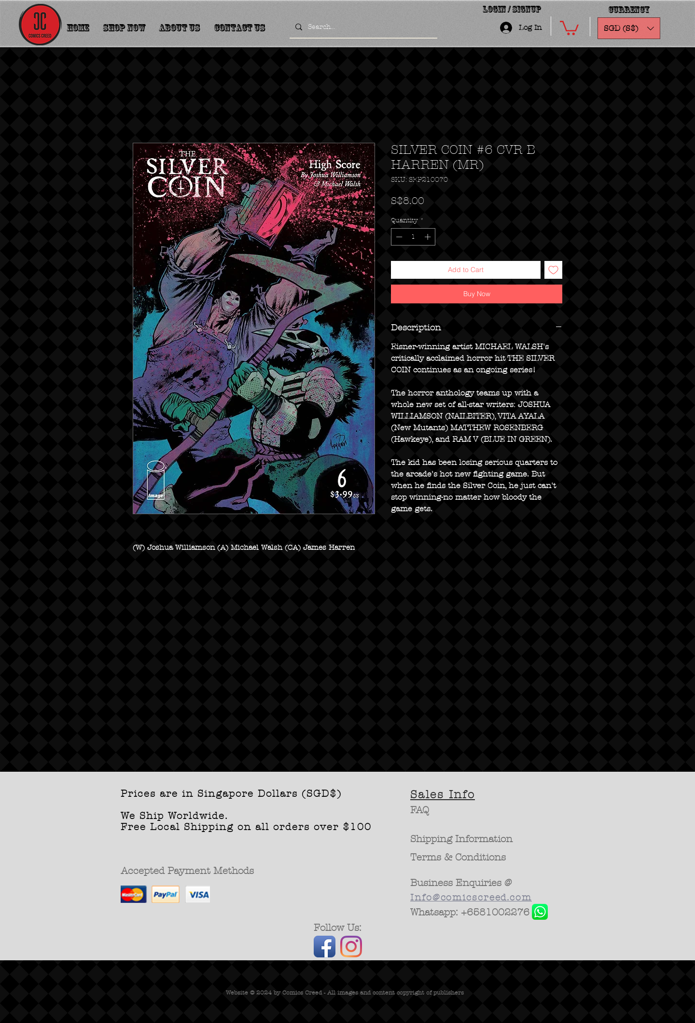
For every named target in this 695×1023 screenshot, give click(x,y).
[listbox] (629, 28)
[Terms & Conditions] (458, 857)
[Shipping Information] (462, 839)
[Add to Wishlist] (553, 270)
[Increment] (428, 237)
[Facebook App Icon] (324, 946)
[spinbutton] (413, 237)
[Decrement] (398, 237)
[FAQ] (419, 810)
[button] (569, 27)
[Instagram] (351, 946)
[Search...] (362, 27)
